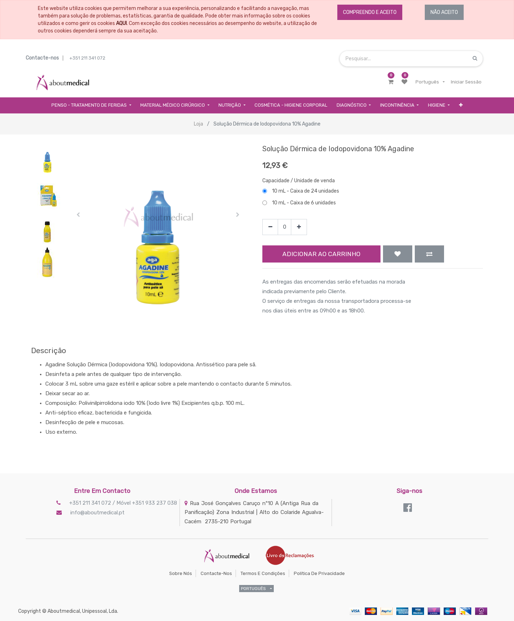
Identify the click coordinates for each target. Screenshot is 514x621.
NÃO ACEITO (444, 12)
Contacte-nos (216, 573)
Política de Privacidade (319, 573)
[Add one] (299, 227)
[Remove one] (270, 227)
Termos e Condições (263, 573)
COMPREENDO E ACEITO (370, 12)
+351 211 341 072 (87, 58)
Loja (198, 124)
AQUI (121, 23)
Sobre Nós (180, 573)
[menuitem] (291, 105)
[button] (460, 105)
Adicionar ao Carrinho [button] (321, 254)
